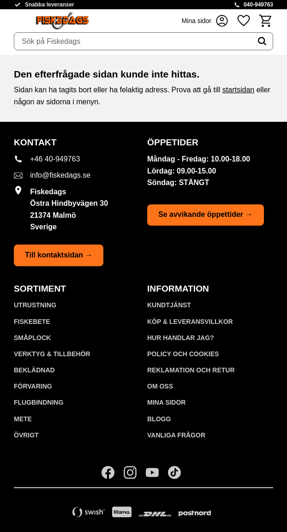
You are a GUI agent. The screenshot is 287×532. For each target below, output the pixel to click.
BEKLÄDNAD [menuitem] (34, 370)
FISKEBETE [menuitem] (32, 321)
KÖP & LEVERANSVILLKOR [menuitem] (190, 321)
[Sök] (262, 41)
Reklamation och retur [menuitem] (191, 370)
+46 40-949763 (55, 159)
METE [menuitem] (23, 419)
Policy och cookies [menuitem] (183, 354)
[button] (244, 20)
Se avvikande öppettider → (205, 214)
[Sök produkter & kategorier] (132, 41)
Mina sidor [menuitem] (166, 402)
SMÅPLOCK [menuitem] (32, 337)
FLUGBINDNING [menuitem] (38, 402)
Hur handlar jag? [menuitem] (180, 337)
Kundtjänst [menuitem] (169, 305)
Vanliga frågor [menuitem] (176, 435)
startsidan (238, 90)
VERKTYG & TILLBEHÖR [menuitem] (52, 354)
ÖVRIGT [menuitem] (26, 435)
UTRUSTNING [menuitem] (35, 305)
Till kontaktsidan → (58, 255)
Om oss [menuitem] (160, 386)
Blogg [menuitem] (159, 419)
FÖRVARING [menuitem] (33, 386)
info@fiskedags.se (60, 175)
